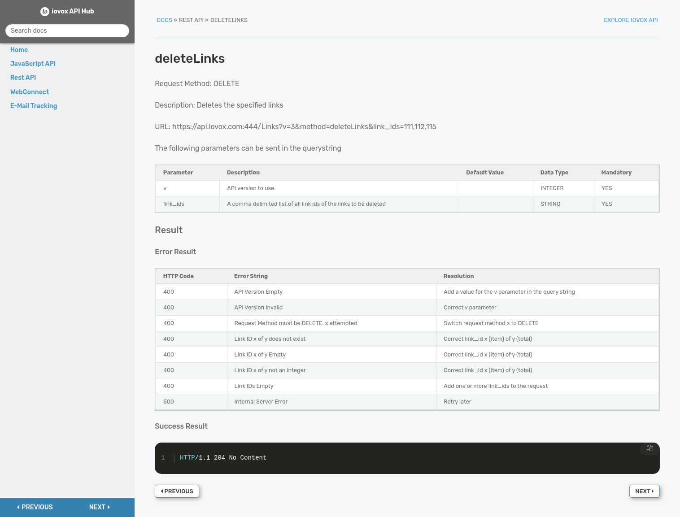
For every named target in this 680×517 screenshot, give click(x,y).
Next (644, 491)
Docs (164, 20)
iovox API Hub (73, 11)
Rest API (23, 78)
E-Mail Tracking (33, 106)
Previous (177, 491)
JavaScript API (33, 64)
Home (19, 50)
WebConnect (29, 92)
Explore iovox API (631, 20)
